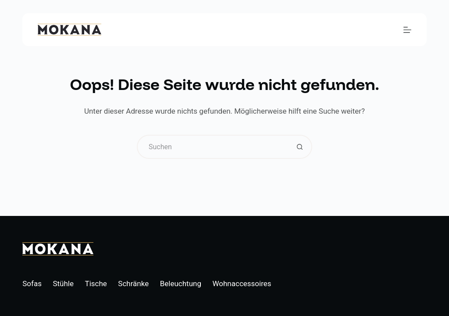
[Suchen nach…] (212, 147)
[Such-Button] (300, 147)
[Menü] (407, 30)
